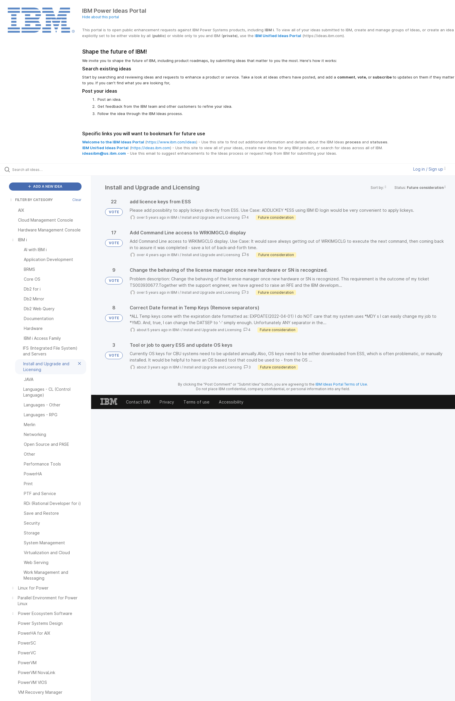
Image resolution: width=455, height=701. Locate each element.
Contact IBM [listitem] (138, 401)
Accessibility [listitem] (231, 401)
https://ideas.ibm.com (150, 147)
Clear (77, 200)
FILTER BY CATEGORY (31, 200)
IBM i (175, 217)
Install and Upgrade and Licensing (211, 217)
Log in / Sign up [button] (429, 169)
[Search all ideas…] (53, 169)
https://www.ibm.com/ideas (171, 142)
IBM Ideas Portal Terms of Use (341, 384)
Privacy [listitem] (167, 401)
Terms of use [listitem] (196, 401)
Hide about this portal (100, 17)
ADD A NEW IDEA (45, 186)
